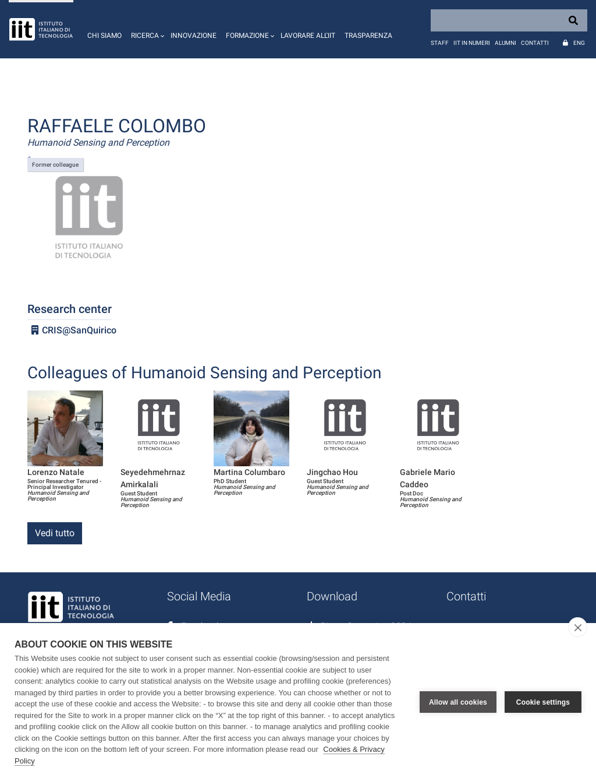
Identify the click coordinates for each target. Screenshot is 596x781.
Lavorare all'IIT (308, 35)
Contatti (535, 43)
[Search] (509, 20)
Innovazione (194, 35)
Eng (579, 43)
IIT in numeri (471, 43)
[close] (577, 627)
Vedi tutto (54, 533)
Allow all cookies (458, 702)
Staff (440, 43)
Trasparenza (368, 35)
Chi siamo (104, 35)
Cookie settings (543, 702)
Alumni (505, 43)
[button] (146, 29)
